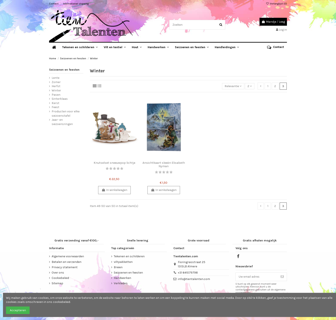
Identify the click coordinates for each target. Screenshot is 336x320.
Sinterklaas (60, 99)
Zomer (56, 82)
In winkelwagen (114, 190)
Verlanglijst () (276, 3)
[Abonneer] (282, 277)
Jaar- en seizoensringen (62, 122)
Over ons (58, 272)
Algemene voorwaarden (68, 256)
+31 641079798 (188, 272)
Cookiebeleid (60, 278)
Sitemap (57, 283)
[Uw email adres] (257, 277)
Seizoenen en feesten (64, 69)
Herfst (56, 86)
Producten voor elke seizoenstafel (66, 114)
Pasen (56, 95)
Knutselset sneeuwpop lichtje (114, 163)
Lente (55, 78)
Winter (56, 90)
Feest (55, 107)
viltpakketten (123, 262)
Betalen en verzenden (66, 262)
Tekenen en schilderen (129, 256)
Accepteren (18, 310)
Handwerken (122, 278)
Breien (118, 267)
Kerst (55, 103)
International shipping (76, 3)
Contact (54, 3)
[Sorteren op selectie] (233, 86)
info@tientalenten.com (194, 279)
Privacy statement (65, 267)
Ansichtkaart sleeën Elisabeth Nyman (163, 164)
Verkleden (121, 283)
